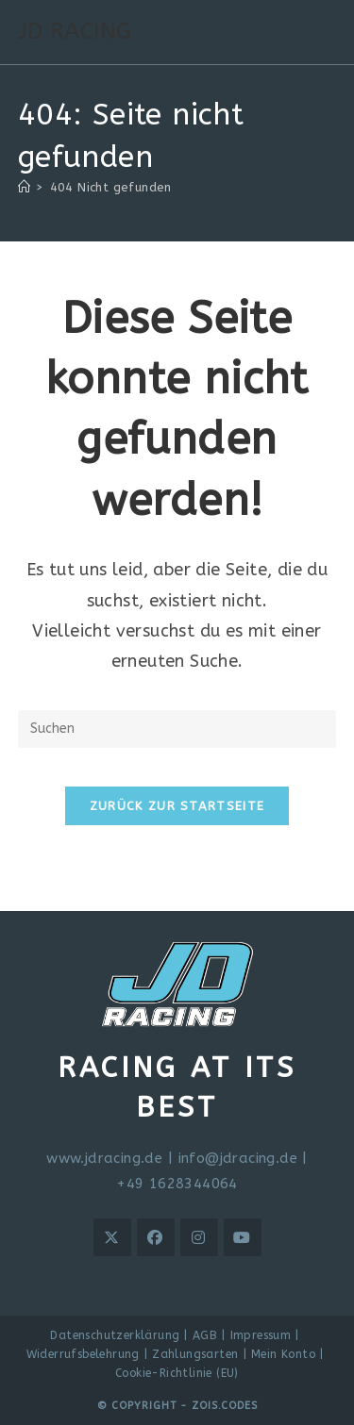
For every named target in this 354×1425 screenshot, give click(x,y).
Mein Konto (283, 1354)
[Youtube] (242, 1237)
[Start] (24, 187)
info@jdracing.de (237, 1158)
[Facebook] (156, 1237)
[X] (112, 1237)
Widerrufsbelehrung (83, 1354)
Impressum (261, 1335)
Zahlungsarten (195, 1354)
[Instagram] (199, 1237)
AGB (205, 1335)
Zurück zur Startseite (177, 806)
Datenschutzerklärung (114, 1335)
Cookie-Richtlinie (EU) (177, 1373)
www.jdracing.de (104, 1158)
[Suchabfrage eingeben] (177, 729)
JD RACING (75, 31)
